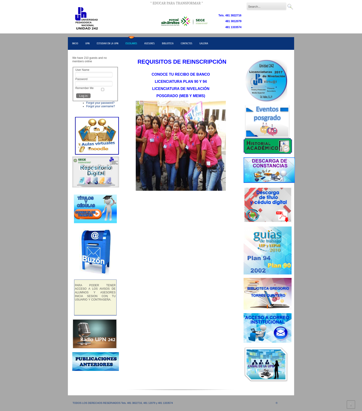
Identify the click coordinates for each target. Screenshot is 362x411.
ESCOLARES (131, 43)
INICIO (75, 43)
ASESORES (149, 43)
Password (81, 79)
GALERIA (203, 43)
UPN (87, 43)
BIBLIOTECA (168, 43)
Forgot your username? (100, 106)
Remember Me (84, 88)
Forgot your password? (100, 102)
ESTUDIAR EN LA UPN (107, 43)
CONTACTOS (186, 43)
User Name (82, 69)
